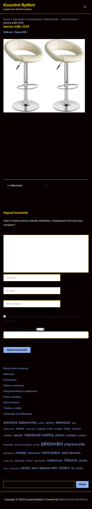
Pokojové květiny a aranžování (20, 391)
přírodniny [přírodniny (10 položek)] (8, 453)
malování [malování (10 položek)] (76, 428)
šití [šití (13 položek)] (73, 468)
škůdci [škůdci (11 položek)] (79, 468)
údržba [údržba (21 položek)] (25, 468)
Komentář (9, 232)
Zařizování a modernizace (17, 413)
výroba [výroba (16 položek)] (83, 460)
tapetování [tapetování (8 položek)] (20, 461)
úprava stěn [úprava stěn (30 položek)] (48, 468)
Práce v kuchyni (12, 396)
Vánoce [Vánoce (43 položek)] (70, 460)
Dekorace (8, 374)
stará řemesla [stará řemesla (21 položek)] (70, 453)
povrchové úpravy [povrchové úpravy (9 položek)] (23, 444)
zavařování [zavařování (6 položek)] (14, 468)
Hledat (7, 478)
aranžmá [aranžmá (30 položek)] (10, 422)
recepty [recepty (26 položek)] (21, 453)
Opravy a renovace (13, 385)
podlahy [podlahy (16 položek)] (71, 435)
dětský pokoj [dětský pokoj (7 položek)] (9, 429)
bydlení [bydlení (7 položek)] (41, 423)
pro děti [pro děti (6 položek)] (36, 445)
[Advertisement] (46, 146)
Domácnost (9, 379)
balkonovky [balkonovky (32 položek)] (28, 422)
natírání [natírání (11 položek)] (7, 435)
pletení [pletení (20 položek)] (60, 435)
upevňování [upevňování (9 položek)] (39, 460)
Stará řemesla (11, 402)
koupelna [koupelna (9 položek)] (41, 428)
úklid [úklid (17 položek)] (35, 468)
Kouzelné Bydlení (19, 5)
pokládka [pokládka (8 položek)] (82, 435)
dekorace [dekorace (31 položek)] (62, 422)
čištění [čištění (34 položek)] (64, 468)
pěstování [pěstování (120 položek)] (52, 444)
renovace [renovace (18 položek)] (34, 453)
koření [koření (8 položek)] (50, 429)
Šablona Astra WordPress (73, 499)
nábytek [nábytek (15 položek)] (18, 435)
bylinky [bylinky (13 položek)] (50, 422)
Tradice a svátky (12, 408)
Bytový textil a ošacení (15, 368)
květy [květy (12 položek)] (67, 428)
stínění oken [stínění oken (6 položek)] (8, 461)
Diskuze (7, 32)
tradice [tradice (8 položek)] (29, 461)
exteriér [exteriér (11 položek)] (20, 428)
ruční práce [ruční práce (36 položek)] (50, 452)
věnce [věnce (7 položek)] (6, 468)
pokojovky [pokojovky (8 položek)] (8, 445)
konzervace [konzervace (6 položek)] (30, 429)
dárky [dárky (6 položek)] (74, 423)
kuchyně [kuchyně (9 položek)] (58, 428)
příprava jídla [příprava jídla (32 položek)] (74, 444)
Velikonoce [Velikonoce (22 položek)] (55, 460)
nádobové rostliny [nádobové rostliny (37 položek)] (39, 435)
